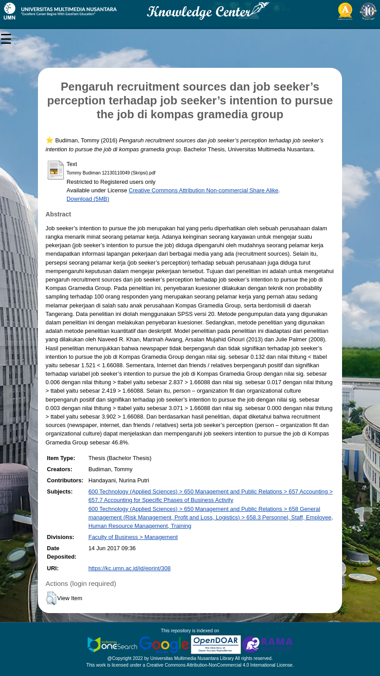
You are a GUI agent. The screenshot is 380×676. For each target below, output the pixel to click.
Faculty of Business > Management (133, 537)
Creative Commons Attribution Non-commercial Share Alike (203, 190)
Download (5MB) (88, 198)
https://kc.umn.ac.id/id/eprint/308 (129, 568)
